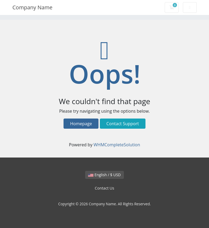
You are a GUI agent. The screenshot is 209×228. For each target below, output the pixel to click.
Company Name (33, 7)
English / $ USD (104, 174)
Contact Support (123, 124)
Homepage (81, 124)
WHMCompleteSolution (116, 145)
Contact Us (104, 188)
